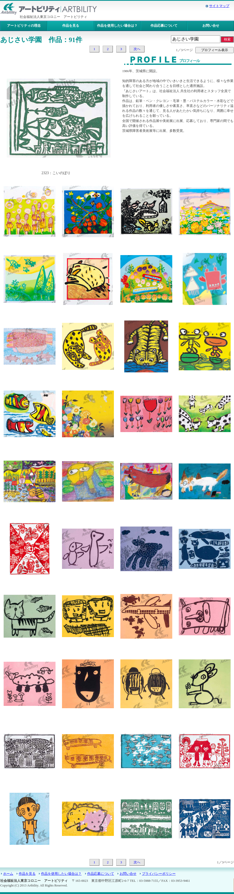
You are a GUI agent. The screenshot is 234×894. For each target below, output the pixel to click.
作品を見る (70, 26)
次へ (137, 49)
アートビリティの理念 (24, 26)
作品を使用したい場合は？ (117, 26)
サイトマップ (219, 6)
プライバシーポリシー (159, 874)
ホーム (8, 874)
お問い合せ (210, 26)
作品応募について (163, 26)
